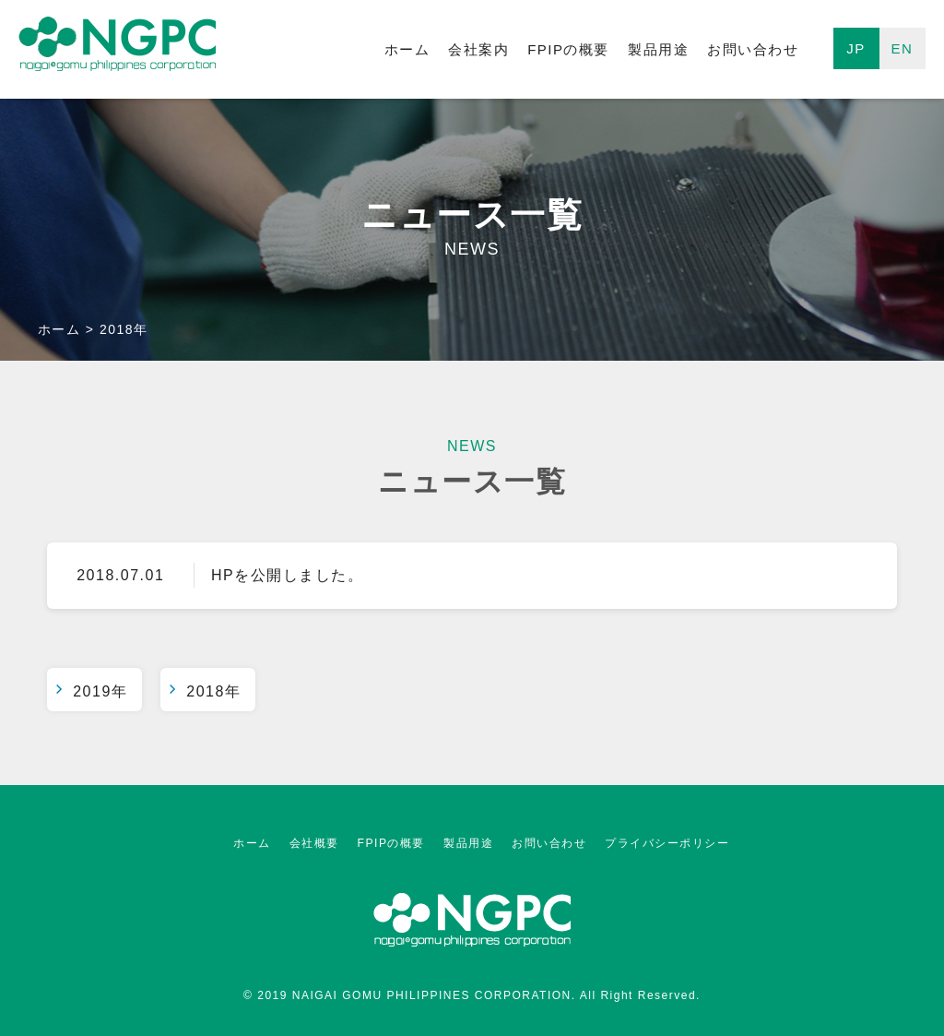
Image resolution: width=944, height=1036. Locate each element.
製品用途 (658, 49)
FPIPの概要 (568, 49)
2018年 (213, 691)
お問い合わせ (752, 49)
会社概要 (314, 843)
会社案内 (478, 49)
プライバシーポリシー (667, 843)
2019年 (100, 691)
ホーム (407, 49)
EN (902, 48)
